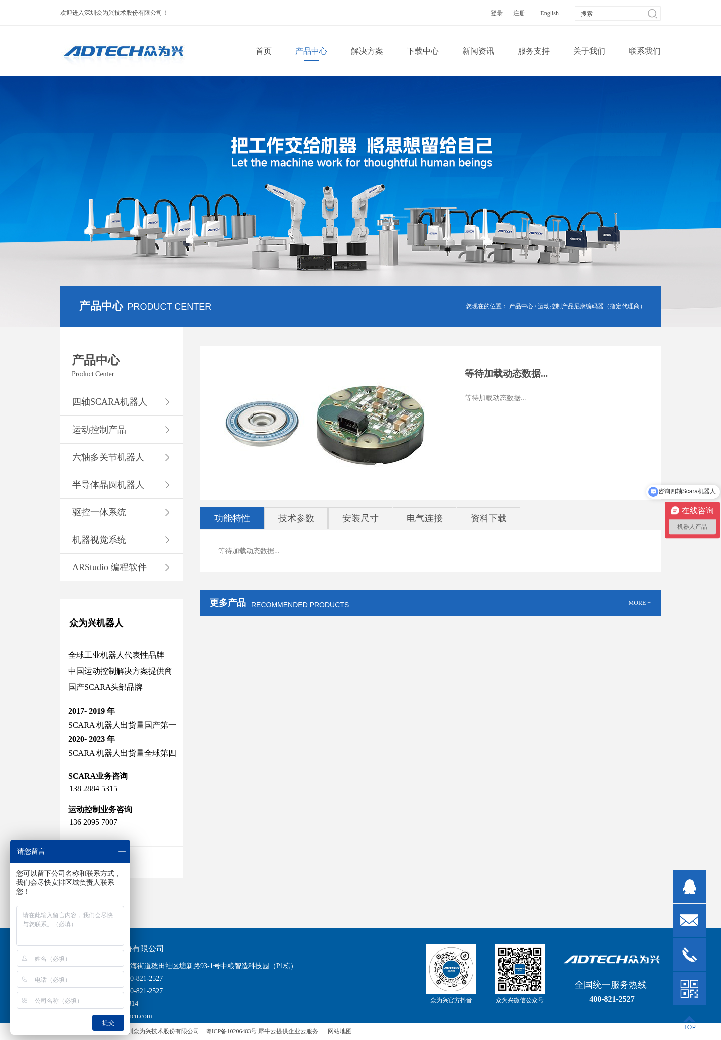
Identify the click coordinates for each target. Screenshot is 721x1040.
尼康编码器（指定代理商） (610, 306)
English (549, 13)
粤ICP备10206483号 (231, 1031)
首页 (264, 51)
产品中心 (521, 306)
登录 (497, 13)
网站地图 (338, 1031)
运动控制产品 (556, 306)
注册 (519, 13)
